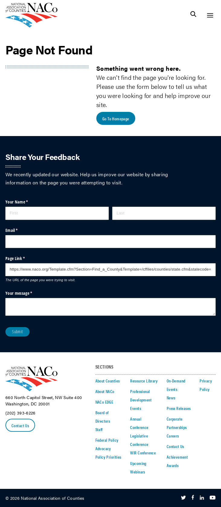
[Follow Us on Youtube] (213, 498)
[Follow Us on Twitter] (183, 498)
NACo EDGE (104, 402)
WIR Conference (143, 453)
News (171, 398)
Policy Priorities (108, 457)
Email (19, 230)
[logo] (31, 25)
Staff (99, 429)
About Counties (107, 381)
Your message (26, 293)
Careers (173, 436)
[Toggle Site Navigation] (210, 15)
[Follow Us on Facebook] (192, 498)
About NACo (104, 391)
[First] (57, 213)
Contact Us (20, 425)
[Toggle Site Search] (193, 15)
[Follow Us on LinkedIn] (202, 498)
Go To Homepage (115, 118)
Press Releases (179, 408)
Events (135, 408)
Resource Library (144, 381)
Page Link (22, 258)
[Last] (164, 213)
